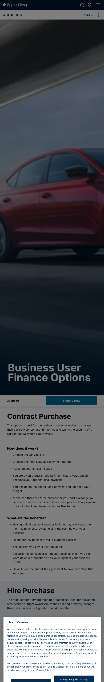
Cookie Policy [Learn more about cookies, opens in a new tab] (43, 675)
